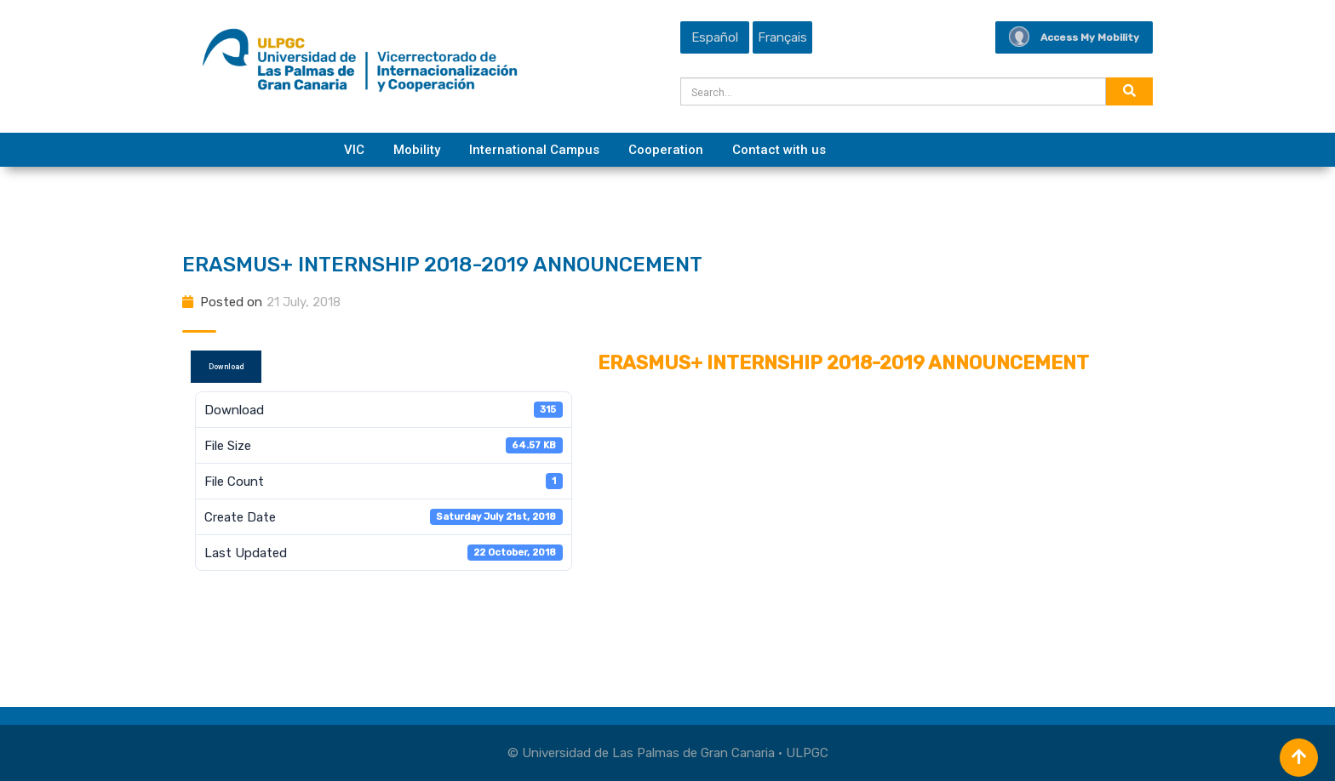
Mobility (416, 149)
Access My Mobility (1074, 37)
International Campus (534, 149)
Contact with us (779, 149)
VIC (354, 149)
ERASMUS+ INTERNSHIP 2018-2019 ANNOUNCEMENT (442, 264)
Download (226, 366)
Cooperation (665, 149)
